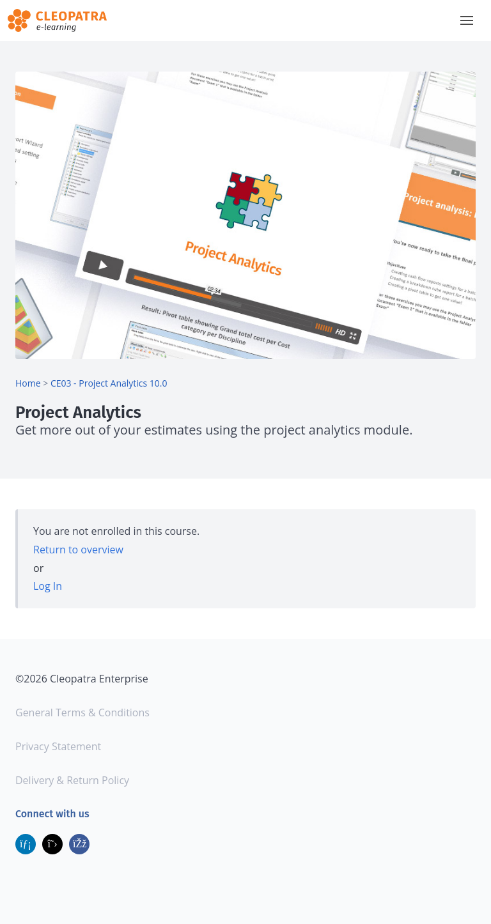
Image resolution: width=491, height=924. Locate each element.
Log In (47, 586)
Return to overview (78, 550)
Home (28, 383)
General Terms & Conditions (82, 712)
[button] (466, 20)
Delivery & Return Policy (72, 780)
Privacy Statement (58, 746)
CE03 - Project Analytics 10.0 (109, 383)
